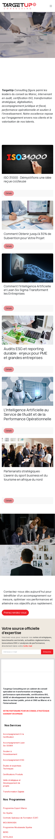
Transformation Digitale (13, 791)
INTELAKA (8, 837)
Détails (9, 193)
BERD (5, 832)
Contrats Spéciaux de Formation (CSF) (20, 818)
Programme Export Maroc (15, 808)
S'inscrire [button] (47, 652)
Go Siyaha (7, 813)
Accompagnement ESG (13, 760)
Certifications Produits (13, 774)
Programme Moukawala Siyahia (17, 827)
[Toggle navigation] (50, 6)
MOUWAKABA (9, 822)
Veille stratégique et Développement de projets (11, 783)
